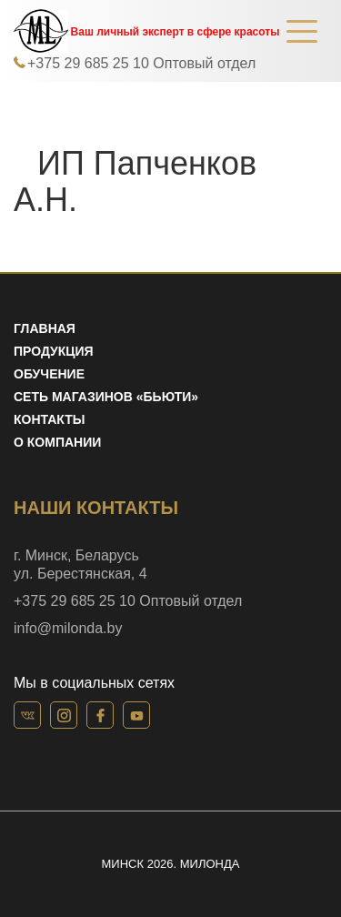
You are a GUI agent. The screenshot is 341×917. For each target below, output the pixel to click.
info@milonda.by (68, 628)
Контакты (49, 419)
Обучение (49, 374)
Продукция (54, 351)
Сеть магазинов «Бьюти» (106, 396)
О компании (57, 442)
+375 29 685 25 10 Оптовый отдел (141, 63)
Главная (44, 328)
